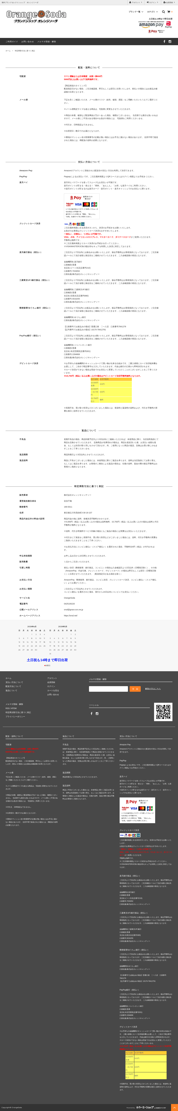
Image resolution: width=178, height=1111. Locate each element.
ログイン (153, 2)
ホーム (8, 51)
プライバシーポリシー (15, 716)
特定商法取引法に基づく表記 (18, 712)
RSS (8, 708)
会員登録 (170, 2)
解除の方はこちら (153, 689)
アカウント (136, 2)
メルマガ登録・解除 (46, 41)
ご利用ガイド (12, 41)
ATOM (14, 708)
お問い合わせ (27, 41)
